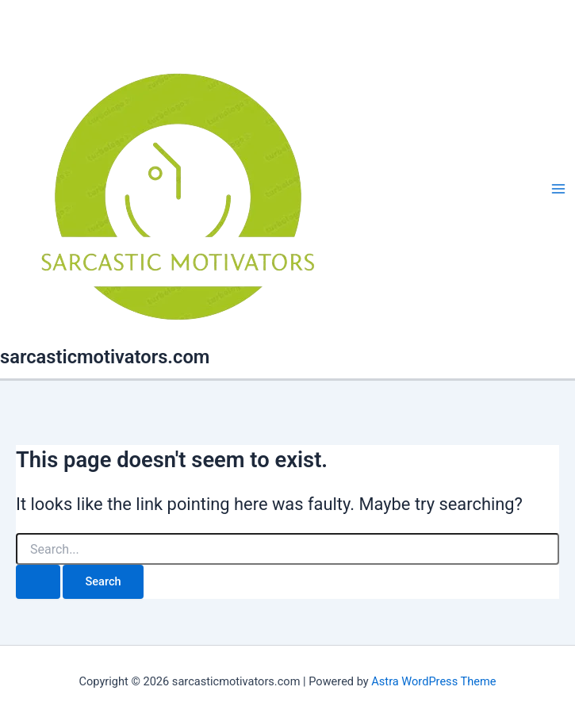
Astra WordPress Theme (433, 681)
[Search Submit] (38, 582)
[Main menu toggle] (558, 189)
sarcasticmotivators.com (104, 357)
